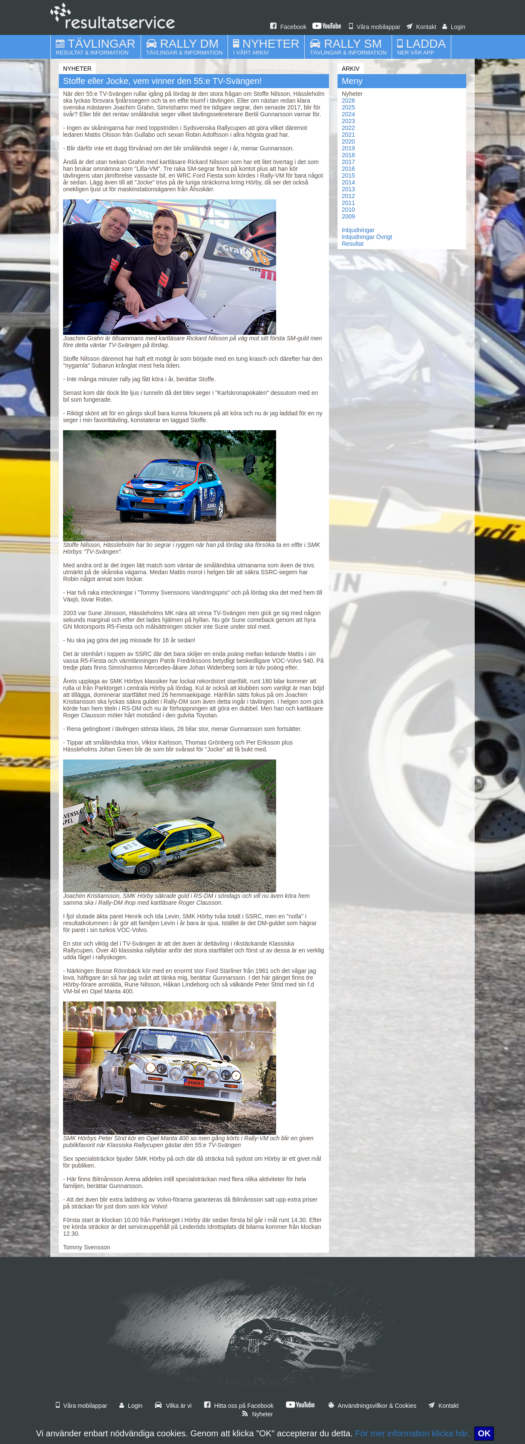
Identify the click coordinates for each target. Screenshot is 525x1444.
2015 (348, 175)
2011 (348, 202)
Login (453, 26)
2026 (348, 100)
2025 (348, 107)
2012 (348, 196)
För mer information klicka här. (412, 1433)
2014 (348, 182)
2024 (348, 114)
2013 (348, 189)
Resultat (352, 243)
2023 (348, 121)
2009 (348, 216)
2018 (348, 155)
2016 (348, 168)
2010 (348, 209)
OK (484, 1433)
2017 (348, 161)
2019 (348, 148)
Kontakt (421, 26)
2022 (348, 127)
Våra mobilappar (375, 26)
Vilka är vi (173, 1405)
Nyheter (257, 1414)
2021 (348, 134)
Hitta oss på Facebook (239, 1405)
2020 (348, 141)
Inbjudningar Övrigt (367, 236)
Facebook (288, 26)
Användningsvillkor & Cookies (372, 1405)
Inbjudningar (358, 230)
